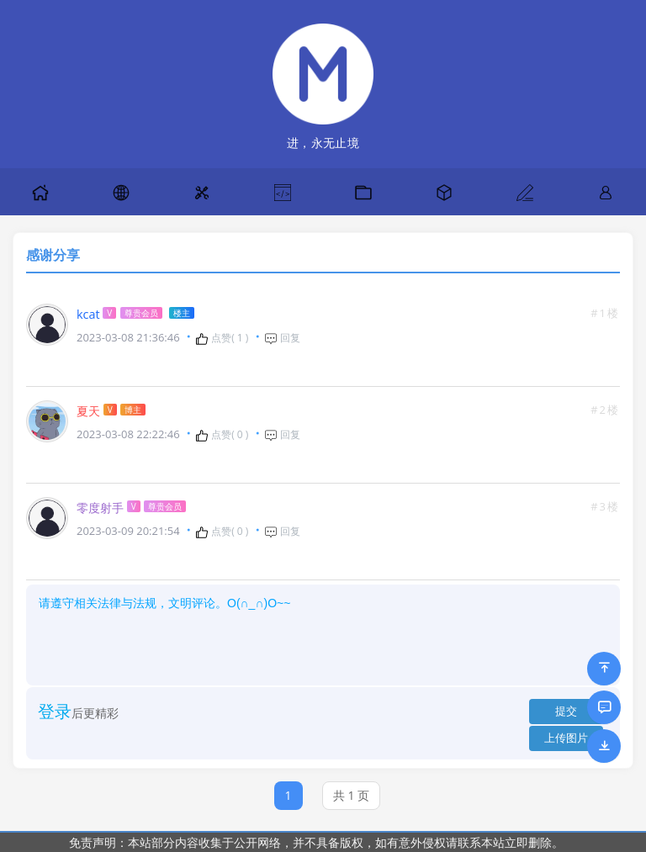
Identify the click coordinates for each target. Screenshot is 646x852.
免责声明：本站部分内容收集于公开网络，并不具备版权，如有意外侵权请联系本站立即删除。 (316, 842)
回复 (282, 338)
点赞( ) (221, 338)
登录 (54, 711)
